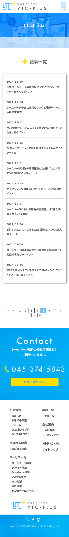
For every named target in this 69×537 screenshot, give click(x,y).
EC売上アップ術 (20, 429)
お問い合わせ (50, 443)
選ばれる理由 (19, 448)
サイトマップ (50, 449)
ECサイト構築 (19, 467)
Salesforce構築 (20, 472)
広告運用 (16, 486)
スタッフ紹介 (51, 434)
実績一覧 (49, 416)
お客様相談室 (19, 420)
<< (7, 310)
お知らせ (16, 416)
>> (40, 315)
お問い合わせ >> (34, 382)
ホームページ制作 (21, 463)
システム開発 (18, 476)
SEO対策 (16, 481)
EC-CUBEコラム (20, 434)
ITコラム (16, 425)
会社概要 (49, 430)
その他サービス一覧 (22, 490)
